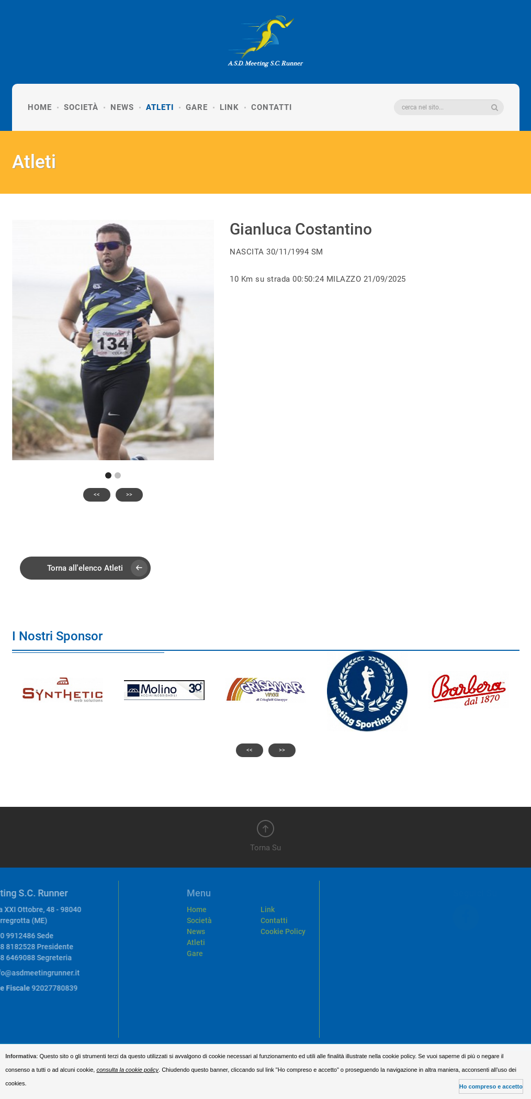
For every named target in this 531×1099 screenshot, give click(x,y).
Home (40, 107)
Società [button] (81, 107)
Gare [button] (197, 107)
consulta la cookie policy (127, 1070)
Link (229, 107)
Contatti (271, 107)
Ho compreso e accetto (491, 1086)
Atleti (160, 107)
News (122, 107)
